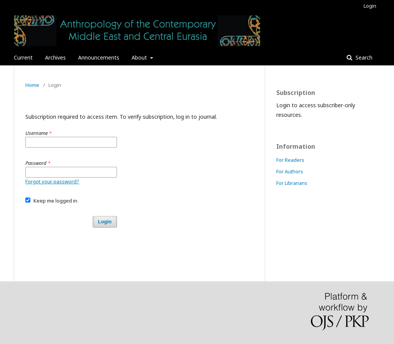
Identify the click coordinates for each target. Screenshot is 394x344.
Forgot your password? (52, 181)
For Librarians (291, 182)
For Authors (289, 171)
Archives (55, 57)
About (140, 57)
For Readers (290, 159)
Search (363, 57)
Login (370, 5)
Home (32, 84)
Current (23, 57)
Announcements (98, 57)
